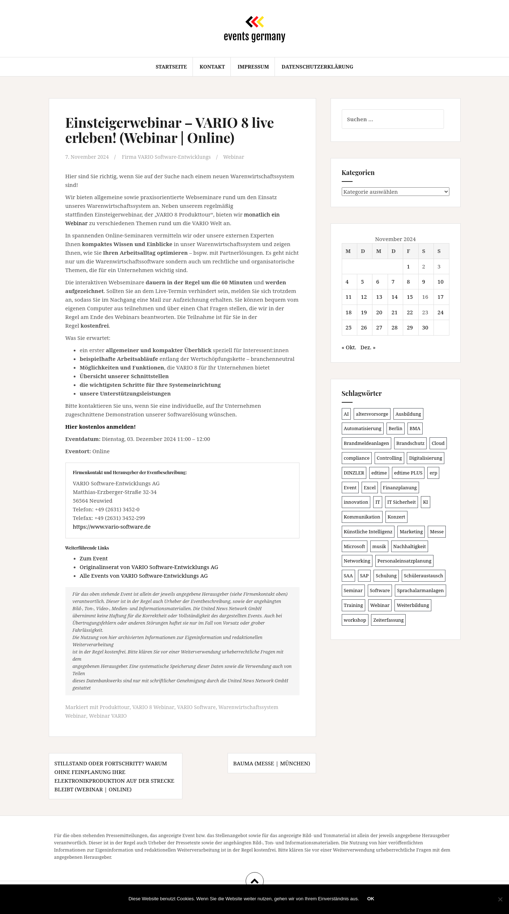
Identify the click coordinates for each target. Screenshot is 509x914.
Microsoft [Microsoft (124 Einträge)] (354, 546)
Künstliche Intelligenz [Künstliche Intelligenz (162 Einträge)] (368, 531)
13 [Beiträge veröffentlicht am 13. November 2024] (379, 296)
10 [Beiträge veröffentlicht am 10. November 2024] (440, 281)
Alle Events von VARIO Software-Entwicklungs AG (144, 575)
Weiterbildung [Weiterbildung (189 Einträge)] (413, 605)
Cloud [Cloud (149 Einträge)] (438, 443)
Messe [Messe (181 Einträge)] (437, 531)
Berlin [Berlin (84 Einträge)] (395, 428)
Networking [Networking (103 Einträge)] (357, 560)
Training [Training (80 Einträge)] (353, 605)
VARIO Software (201, 706)
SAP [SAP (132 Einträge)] (364, 575)
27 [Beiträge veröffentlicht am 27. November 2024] (379, 327)
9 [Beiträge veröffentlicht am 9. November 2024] (423, 281)
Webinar (243, 156)
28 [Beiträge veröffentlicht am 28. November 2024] (395, 327)
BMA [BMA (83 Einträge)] (415, 428)
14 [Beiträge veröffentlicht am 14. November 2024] (395, 296)
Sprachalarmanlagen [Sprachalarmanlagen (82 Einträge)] (420, 590)
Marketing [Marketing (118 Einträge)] (411, 531)
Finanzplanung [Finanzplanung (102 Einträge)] (400, 487)
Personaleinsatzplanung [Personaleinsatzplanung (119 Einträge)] (404, 560)
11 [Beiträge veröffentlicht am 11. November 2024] (349, 296)
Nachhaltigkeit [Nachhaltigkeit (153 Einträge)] (409, 546)
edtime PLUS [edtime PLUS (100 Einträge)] (408, 472)
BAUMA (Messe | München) (271, 762)
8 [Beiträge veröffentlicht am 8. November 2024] (408, 281)
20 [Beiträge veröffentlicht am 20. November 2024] (379, 312)
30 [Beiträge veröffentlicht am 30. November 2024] (425, 327)
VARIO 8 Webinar (156, 706)
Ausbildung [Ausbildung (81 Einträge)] (408, 414)
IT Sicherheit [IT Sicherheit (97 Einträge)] (401, 502)
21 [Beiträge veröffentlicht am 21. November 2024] (395, 312)
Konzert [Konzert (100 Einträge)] (396, 516)
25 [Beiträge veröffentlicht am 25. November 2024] (349, 327)
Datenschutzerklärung (318, 66)
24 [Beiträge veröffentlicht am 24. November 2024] (440, 312)
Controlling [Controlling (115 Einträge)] (389, 458)
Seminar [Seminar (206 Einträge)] (353, 590)
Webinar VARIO (110, 715)
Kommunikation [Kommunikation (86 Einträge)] (362, 516)
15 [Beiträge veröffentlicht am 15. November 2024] (410, 296)
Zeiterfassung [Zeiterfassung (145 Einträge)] (388, 620)
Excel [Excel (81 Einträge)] (370, 487)
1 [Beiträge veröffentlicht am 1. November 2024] (408, 266)
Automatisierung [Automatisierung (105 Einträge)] (362, 428)
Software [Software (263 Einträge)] (380, 590)
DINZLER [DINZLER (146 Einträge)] (354, 472)
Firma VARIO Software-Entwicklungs (172, 156)
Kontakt (212, 66)
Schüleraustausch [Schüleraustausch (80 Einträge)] (423, 575)
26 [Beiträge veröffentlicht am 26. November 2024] (364, 327)
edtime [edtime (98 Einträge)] (379, 472)
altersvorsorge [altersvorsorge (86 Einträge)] (372, 414)
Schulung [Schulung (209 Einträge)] (386, 575)
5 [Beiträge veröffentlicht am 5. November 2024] (362, 281)
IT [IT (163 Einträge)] (377, 502)
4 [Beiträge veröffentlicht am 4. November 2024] (347, 281)
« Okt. (349, 347)
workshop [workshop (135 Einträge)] (355, 620)
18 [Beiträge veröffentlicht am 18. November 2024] (349, 312)
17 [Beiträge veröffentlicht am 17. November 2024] (440, 296)
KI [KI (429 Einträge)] (425, 502)
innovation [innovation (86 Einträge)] (356, 502)
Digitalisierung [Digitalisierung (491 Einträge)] (425, 458)
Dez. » (368, 347)
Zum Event (94, 557)
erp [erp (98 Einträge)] (433, 472)
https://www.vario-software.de (112, 526)
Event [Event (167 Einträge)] (350, 487)
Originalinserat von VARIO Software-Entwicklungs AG (149, 566)
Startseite (171, 66)
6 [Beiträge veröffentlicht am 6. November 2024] (377, 281)
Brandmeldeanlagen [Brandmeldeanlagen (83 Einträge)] (366, 443)
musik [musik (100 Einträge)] (379, 546)
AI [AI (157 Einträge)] (346, 414)
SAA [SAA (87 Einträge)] (348, 575)
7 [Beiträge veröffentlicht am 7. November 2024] (393, 281)
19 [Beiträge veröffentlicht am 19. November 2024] (364, 312)
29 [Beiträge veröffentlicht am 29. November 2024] (410, 327)
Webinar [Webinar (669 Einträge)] (380, 605)
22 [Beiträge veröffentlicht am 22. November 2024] (410, 312)
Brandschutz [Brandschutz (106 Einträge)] (410, 443)
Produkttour (115, 706)
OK (371, 899)
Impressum (253, 66)
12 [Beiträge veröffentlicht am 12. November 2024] (364, 296)
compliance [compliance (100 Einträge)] (357, 458)
